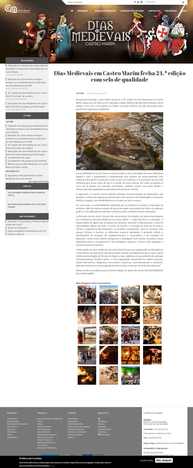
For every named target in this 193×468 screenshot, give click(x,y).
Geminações (12, 427)
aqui (51, 466)
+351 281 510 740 (161, 429)
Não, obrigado (163, 460)
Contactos (154, 10)
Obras (9, 434)
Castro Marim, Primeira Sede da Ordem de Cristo (26, 193)
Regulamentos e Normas (47, 434)
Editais (40, 424)
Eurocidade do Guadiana (17, 424)
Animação (83, 10)
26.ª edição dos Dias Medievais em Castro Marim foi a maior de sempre (26, 94)
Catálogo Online (104, 429)
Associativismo (13, 421)
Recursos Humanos (45, 437)
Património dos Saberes (77, 432)
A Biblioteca (103, 421)
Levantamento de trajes (19, 157)
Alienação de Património (47, 448)
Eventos (71, 437)
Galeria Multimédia (75, 424)
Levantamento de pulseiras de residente (27, 160)
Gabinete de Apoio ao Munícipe (50, 419)
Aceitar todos (146, 460)
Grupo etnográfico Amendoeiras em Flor (27, 230)
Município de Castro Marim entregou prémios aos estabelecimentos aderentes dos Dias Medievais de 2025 (26, 82)
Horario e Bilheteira (132, 10)
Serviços (101, 424)
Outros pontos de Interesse (79, 427)
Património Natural (75, 434)
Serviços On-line (44, 427)
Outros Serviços (43, 429)
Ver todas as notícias (39, 181)
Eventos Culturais (16, 234)
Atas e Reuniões (43, 432)
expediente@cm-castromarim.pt (170, 443)
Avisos (39, 421)
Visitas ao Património (17, 227)
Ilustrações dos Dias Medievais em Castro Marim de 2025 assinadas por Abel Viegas (26, 105)
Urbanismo (11, 432)
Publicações (12, 437)
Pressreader (104, 434)
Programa (171, 10)
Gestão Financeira (44, 440)
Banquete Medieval (105, 10)
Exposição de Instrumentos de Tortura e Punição (27, 205)
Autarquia (11, 429)
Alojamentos (73, 421)
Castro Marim (12, 419)
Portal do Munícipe (75, 2)
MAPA (184, 10)
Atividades (102, 427)
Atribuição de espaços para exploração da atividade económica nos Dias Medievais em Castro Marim (27, 68)
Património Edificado (76, 429)
